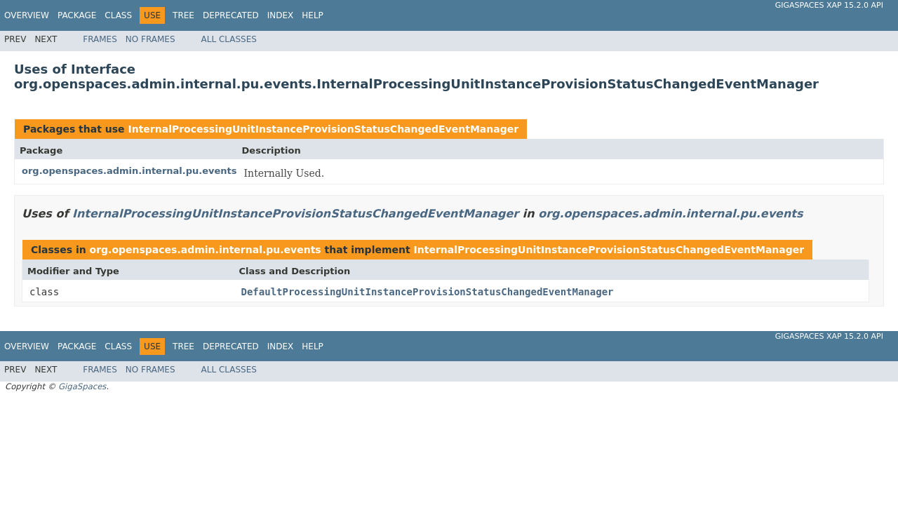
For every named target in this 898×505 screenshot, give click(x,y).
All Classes (229, 39)
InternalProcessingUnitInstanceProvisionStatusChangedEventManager (323, 129)
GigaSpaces (82, 386)
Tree (183, 15)
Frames (100, 39)
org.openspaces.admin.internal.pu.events (129, 171)
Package (77, 15)
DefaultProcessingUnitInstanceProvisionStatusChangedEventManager (427, 291)
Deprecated (231, 15)
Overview (26, 15)
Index (280, 15)
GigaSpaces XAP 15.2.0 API (829, 5)
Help (312, 15)
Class (118, 15)
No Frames (150, 39)
